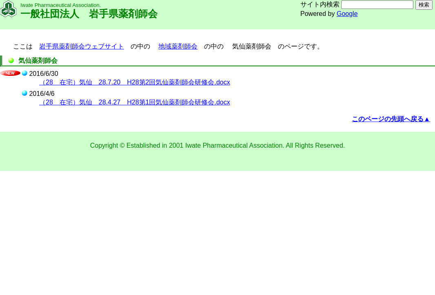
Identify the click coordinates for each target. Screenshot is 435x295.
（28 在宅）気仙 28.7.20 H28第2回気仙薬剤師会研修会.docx (134, 82)
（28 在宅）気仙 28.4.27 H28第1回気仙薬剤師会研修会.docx (134, 102)
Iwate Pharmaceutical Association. (235, 145)
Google (347, 13)
